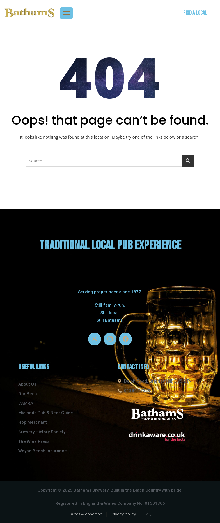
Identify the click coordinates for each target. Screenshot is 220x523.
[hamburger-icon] (66, 13)
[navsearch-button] (163, 13)
